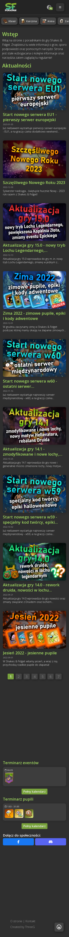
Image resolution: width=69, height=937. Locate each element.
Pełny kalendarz (34, 792)
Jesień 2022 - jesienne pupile (30, 652)
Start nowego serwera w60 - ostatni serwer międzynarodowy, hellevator (30, 383)
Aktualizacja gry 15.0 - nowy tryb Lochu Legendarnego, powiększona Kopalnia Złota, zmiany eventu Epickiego (34, 247)
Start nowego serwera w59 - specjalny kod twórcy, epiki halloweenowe (30, 519)
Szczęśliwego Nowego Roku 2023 (34, 182)
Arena (48, 21)
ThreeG (30, 927)
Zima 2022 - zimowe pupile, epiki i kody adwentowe (34, 316)
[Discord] (50, 841)
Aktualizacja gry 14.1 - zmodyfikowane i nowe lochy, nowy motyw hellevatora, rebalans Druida (31, 451)
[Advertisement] (34, 721)
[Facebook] (18, 841)
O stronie (16, 921)
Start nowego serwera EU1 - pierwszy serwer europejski (30, 117)
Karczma (28, 21)
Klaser (9, 21)
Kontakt (30, 921)
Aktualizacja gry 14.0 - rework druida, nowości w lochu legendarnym (31, 587)
